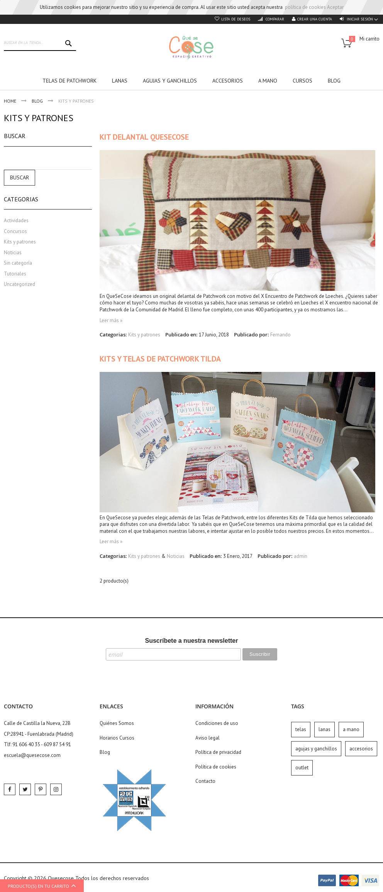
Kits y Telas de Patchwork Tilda (160, 359)
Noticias (176, 556)
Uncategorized (19, 284)
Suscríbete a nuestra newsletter (191, 640)
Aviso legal (207, 738)
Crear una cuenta (314, 19)
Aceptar (335, 7)
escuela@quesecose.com (32, 755)
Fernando (280, 334)
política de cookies (305, 7)
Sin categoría (18, 263)
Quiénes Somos (117, 723)
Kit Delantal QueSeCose (144, 137)
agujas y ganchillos (316, 748)
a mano (351, 729)
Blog (38, 101)
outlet (301, 767)
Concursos (15, 231)
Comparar (274, 19)
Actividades (16, 220)
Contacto (205, 781)
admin (300, 556)
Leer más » (111, 320)
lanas (324, 729)
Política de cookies (215, 767)
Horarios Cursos (117, 738)
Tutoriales (15, 273)
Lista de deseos (235, 19)
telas (300, 729)
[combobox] (40, 43)
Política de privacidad (218, 752)
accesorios (361, 748)
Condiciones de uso (216, 723)
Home (10, 101)
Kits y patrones (144, 334)
